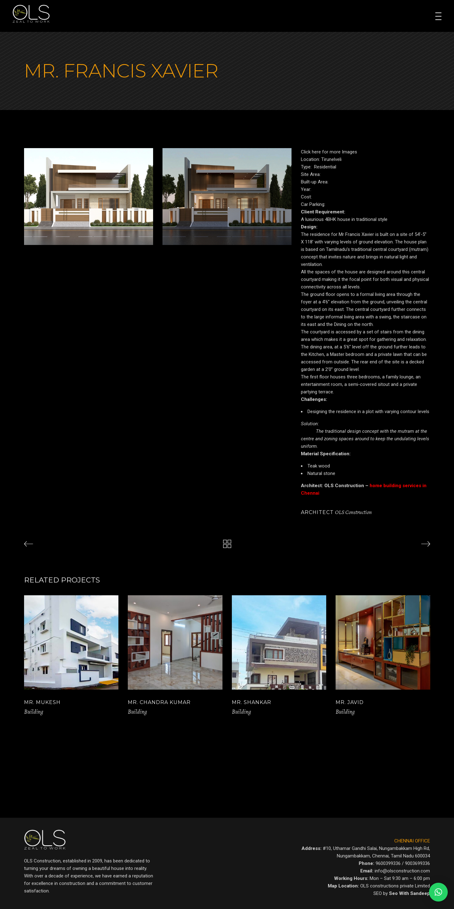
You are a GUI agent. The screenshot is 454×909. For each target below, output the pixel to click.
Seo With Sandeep (409, 893)
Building (33, 712)
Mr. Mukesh (42, 702)
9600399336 (388, 863)
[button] (438, 892)
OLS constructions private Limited (395, 886)
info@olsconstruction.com (402, 871)
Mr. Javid (350, 702)
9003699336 (417, 863)
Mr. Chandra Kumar (159, 702)
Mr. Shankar (251, 702)
